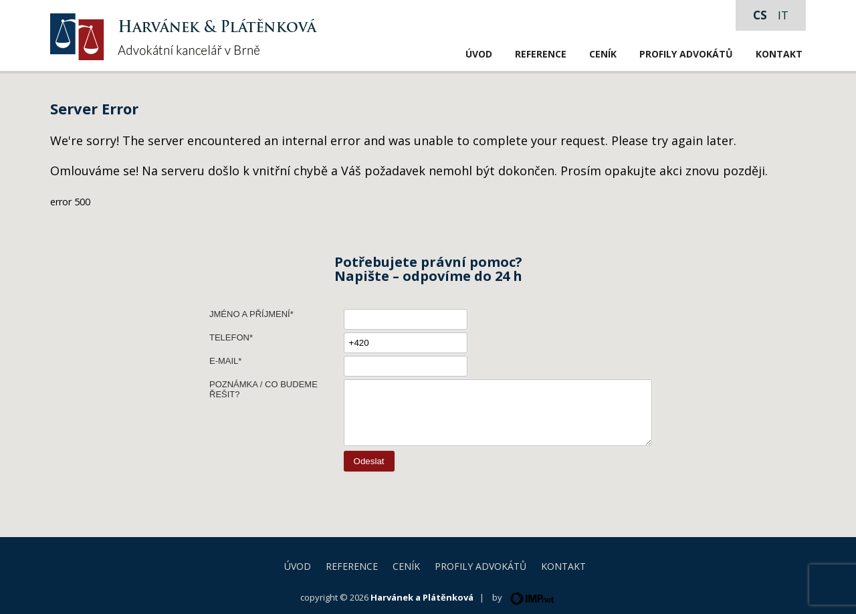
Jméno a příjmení (249, 314)
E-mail (223, 361)
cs (760, 15)
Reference (540, 53)
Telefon (229, 337)
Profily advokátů (686, 53)
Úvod (478, 53)
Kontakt (779, 53)
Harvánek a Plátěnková (421, 597)
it (783, 15)
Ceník (603, 53)
